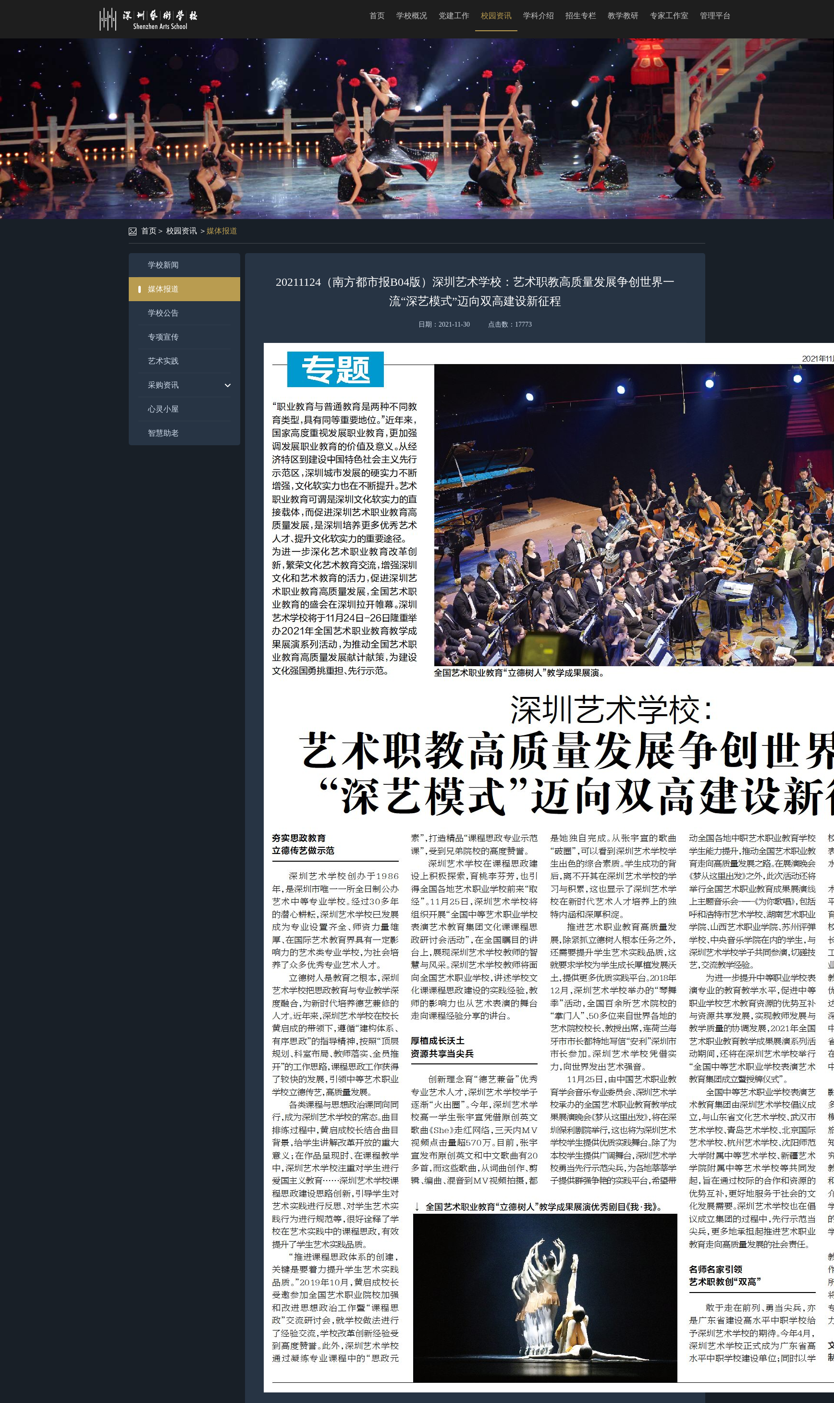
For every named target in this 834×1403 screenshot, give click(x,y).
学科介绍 (538, 16)
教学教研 (623, 16)
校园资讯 (496, 16)
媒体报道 (222, 231)
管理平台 (715, 16)
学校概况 (411, 16)
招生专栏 (580, 16)
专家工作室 (669, 16)
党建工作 (454, 16)
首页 (377, 16)
